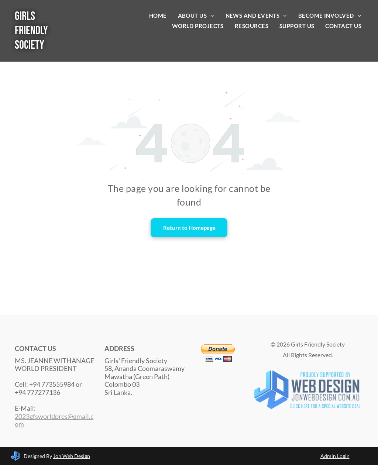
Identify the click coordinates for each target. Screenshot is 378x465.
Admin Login (335, 456)
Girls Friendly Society (31, 30)
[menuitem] (158, 15)
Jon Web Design (71, 456)
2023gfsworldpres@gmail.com (54, 420)
